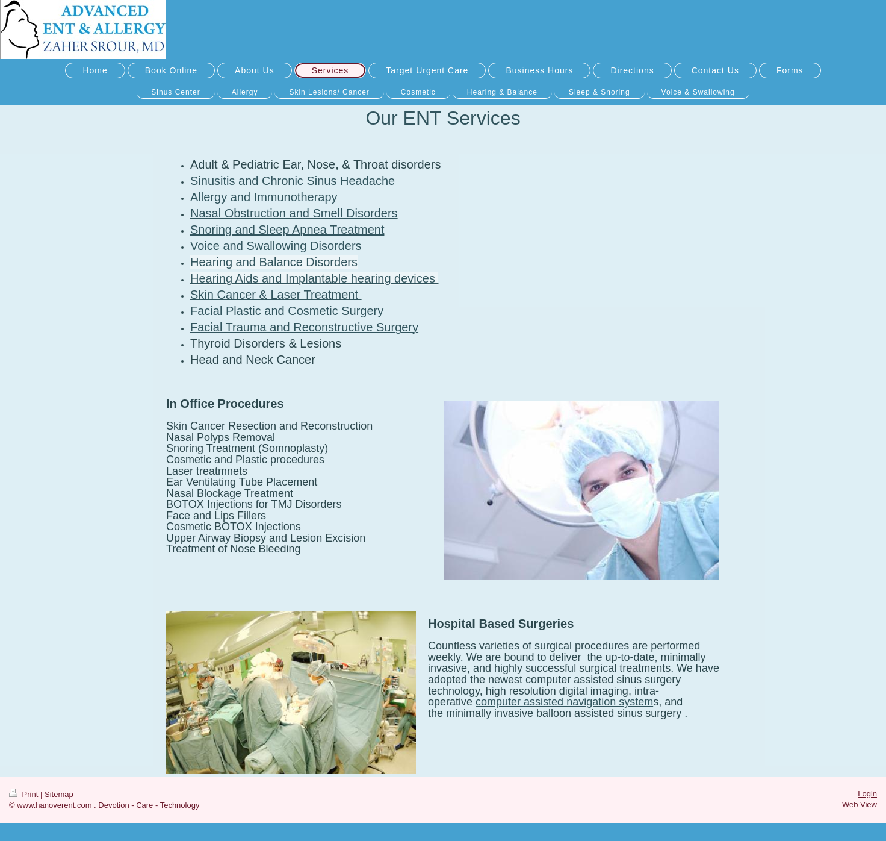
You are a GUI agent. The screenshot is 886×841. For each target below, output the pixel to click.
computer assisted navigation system (564, 702)
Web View (859, 804)
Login (867, 793)
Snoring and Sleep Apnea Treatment (287, 229)
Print (24, 794)
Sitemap (59, 794)
